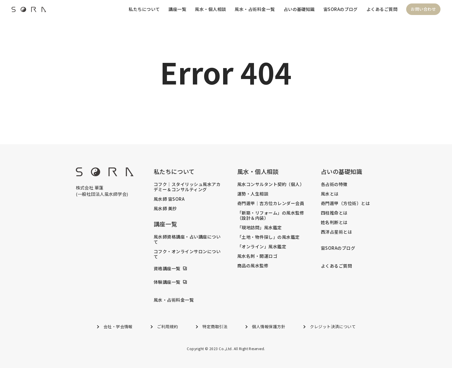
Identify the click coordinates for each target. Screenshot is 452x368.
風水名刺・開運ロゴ (257, 256)
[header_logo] (29, 10)
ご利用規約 (167, 326)
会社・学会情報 (118, 326)
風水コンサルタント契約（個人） (270, 184)
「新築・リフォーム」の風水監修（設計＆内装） (270, 215)
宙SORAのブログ (340, 9)
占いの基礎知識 (298, 9)
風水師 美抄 (165, 208)
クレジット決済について (333, 326)
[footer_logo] (104, 174)
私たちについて (143, 9)
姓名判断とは (334, 222)
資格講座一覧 (167, 268)
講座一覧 (177, 9)
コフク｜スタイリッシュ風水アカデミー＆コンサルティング (187, 187)
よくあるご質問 (382, 9)
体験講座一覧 (167, 282)
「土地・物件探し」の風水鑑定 (268, 237)
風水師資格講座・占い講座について (187, 239)
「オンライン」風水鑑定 (261, 246)
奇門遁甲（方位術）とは (345, 203)
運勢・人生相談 (252, 193)
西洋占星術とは (336, 231)
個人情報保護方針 (268, 326)
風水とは (330, 193)
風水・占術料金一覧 (255, 9)
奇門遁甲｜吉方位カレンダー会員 (270, 203)
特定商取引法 (214, 326)
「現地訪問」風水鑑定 (259, 227)
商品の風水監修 (252, 265)
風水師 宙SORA (169, 199)
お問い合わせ (423, 9)
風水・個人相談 (210, 9)
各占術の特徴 (334, 184)
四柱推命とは (334, 212)
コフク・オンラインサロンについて (187, 254)
